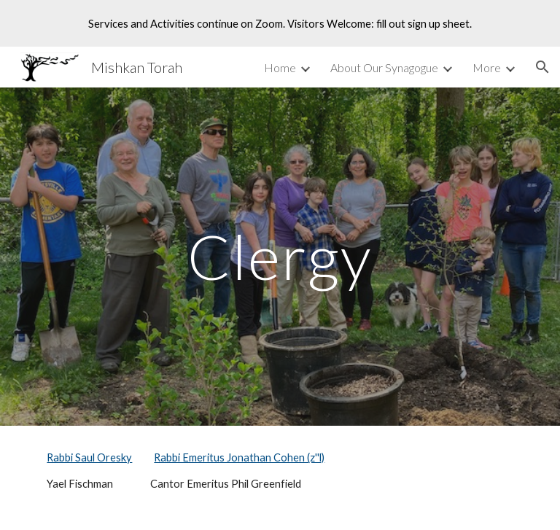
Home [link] (280, 67)
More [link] (486, 67)
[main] (279, 256)
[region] (280, 23)
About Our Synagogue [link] (384, 67)
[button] (542, 67)
